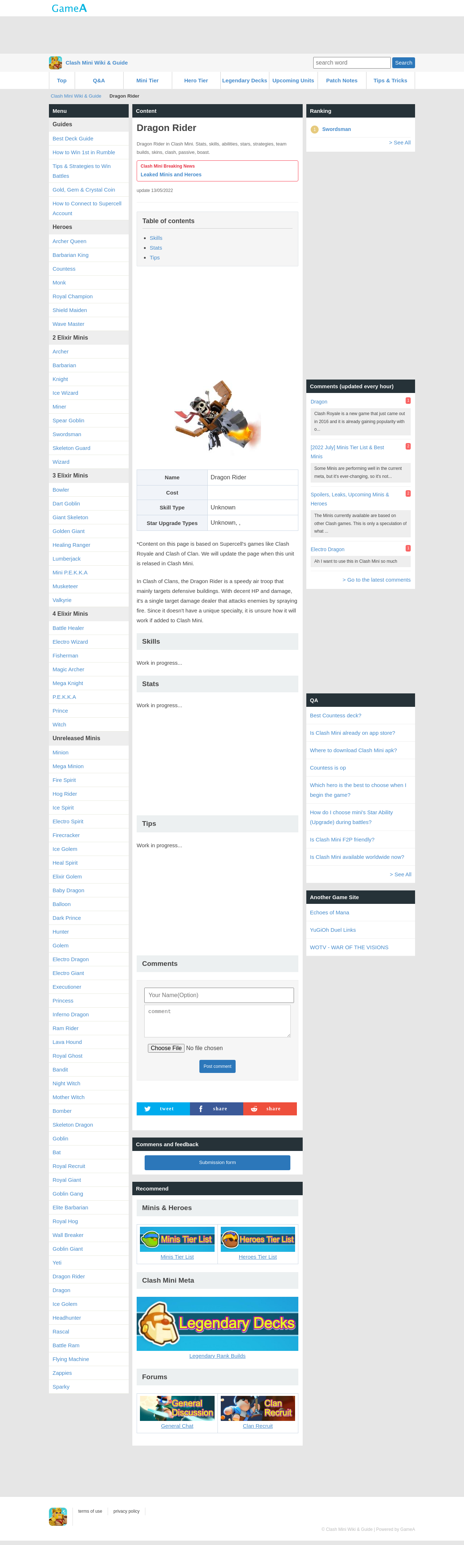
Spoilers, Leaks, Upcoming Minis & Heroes (350, 499)
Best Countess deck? (335, 715)
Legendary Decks (244, 80)
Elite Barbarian (70, 1207)
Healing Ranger (71, 545)
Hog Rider (65, 794)
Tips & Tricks (390, 80)
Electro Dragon (71, 959)
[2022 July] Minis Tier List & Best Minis (347, 451)
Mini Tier (147, 80)
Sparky (61, 1387)
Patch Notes (342, 80)
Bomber (62, 1111)
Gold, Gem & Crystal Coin (84, 190)
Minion (61, 752)
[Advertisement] (232, 34)
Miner (59, 406)
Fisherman (65, 655)
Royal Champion (73, 296)
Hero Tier (196, 80)
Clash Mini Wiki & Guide (97, 63)
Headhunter (67, 1318)
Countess (64, 269)
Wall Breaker (68, 1235)
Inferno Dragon (71, 1014)
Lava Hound (67, 1042)
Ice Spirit (63, 807)
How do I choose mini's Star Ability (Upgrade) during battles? (351, 817)
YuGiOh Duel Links (333, 930)
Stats (156, 248)
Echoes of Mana (329, 912)
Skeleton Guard (71, 448)
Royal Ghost (68, 1056)
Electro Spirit (68, 821)
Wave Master (68, 324)
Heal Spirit (65, 863)
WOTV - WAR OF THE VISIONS (349, 947)
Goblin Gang (68, 1193)
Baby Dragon (68, 890)
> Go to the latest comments (377, 580)
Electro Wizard (70, 642)
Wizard (61, 462)
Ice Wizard (65, 393)
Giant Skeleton (70, 517)
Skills (156, 238)
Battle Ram (66, 1345)
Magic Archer (68, 669)
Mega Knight (68, 683)
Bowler (61, 490)
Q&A (99, 80)
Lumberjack (67, 559)
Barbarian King (70, 255)
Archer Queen (69, 241)
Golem (61, 945)
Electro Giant (68, 973)
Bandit (60, 1069)
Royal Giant (67, 1180)
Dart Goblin (66, 503)
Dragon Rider (69, 1276)
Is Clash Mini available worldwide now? (357, 857)
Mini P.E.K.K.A (70, 572)
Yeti (57, 1262)
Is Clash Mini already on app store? (352, 733)
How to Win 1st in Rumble (84, 152)
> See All (400, 142)
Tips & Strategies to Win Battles (82, 171)
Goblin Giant (68, 1249)
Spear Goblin (68, 420)
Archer (61, 351)
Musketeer (65, 586)
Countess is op (328, 768)
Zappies (62, 1373)
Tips (155, 257)
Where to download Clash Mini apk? (353, 750)
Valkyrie (62, 600)
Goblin (60, 1138)
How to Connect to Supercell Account (87, 208)
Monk (59, 282)
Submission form (217, 1166)
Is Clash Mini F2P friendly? (342, 839)
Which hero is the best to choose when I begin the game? (358, 790)
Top (61, 80)
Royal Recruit (69, 1166)
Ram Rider (66, 1028)
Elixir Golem (67, 876)
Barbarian (64, 365)
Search (404, 63)
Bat (57, 1152)
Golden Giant (68, 531)
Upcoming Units (293, 80)
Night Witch (66, 1083)
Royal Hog (65, 1221)
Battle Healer (68, 628)
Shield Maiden (70, 310)
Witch (59, 724)
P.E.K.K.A (64, 697)
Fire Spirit (64, 780)
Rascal (61, 1331)
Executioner (67, 987)
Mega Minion (68, 766)
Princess (63, 1000)
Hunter (61, 932)
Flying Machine (71, 1359)
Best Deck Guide (73, 138)
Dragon (61, 1290)
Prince (60, 711)
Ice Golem (65, 849)
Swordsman (67, 434)
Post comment (218, 1070)
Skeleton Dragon (73, 1125)
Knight (60, 379)
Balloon (62, 904)
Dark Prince (67, 918)
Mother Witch (68, 1097)
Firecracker (66, 835)
